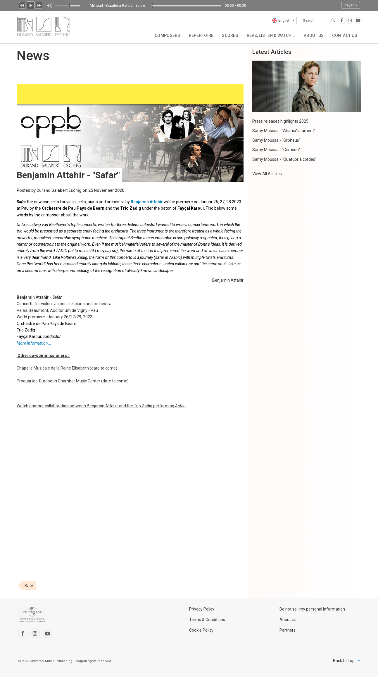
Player (351, 5)
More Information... (34, 343)
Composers (166, 35)
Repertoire (199, 35)
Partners (287, 630)
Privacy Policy (201, 609)
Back (29, 585)
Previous (22, 4)
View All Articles (267, 173)
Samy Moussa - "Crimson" (276, 149)
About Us (313, 35)
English (283, 20)
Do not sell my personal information (312, 609)
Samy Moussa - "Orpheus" (276, 140)
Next (39, 4)
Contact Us (344, 35)
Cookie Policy (201, 630)
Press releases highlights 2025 (280, 121)
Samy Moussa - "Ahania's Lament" (283, 130)
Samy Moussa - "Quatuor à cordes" (284, 159)
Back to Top (344, 660)
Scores (229, 35)
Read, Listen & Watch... (270, 35)
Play (31, 4)
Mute (49, 5)
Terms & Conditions (207, 619)
